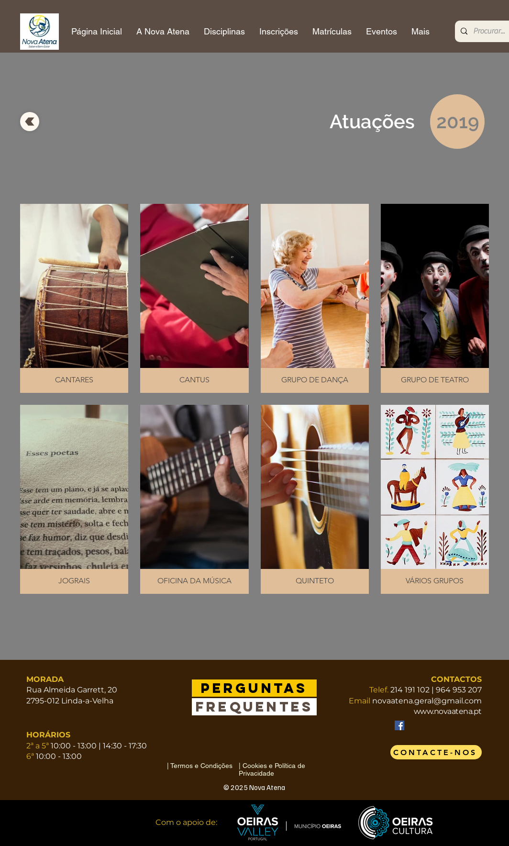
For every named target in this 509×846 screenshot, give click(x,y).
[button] (74, 298)
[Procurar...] (491, 31)
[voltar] (29, 121)
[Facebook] (399, 725)
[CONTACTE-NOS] (436, 752)
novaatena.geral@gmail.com (427, 700)
